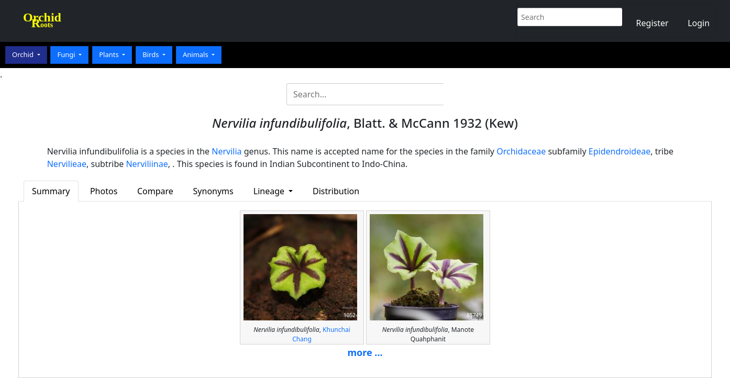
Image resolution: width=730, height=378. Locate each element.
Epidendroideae (619, 151)
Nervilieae (66, 164)
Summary (51, 191)
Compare (155, 191)
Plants (109, 54)
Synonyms (213, 191)
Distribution (336, 191)
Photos (103, 191)
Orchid (23, 54)
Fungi (67, 54)
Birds (151, 54)
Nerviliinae (147, 164)
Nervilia (226, 151)
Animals (196, 54)
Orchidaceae (521, 151)
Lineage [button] (269, 191)
